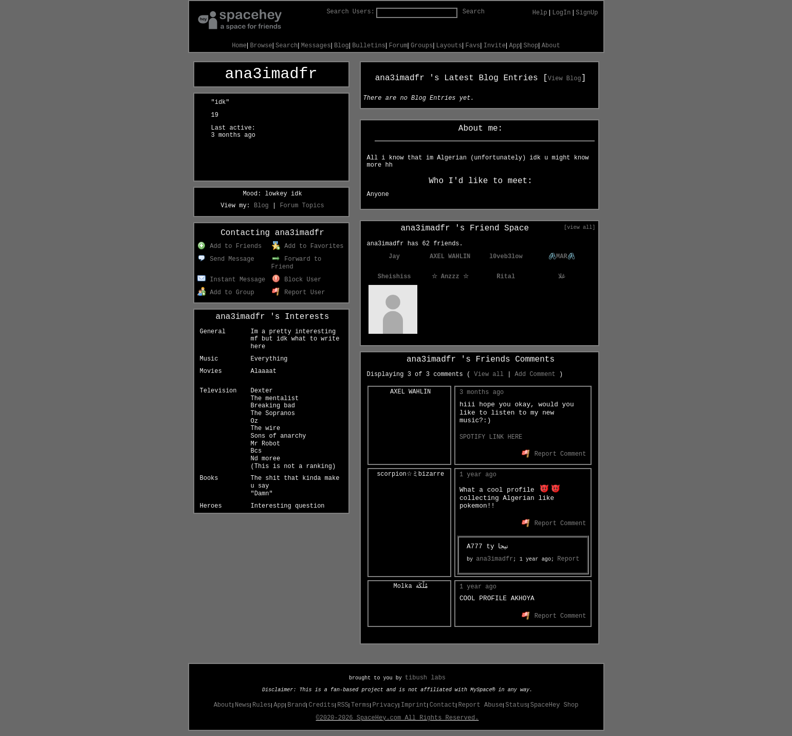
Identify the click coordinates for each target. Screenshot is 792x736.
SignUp (587, 12)
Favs (473, 45)
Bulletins (368, 45)
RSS (342, 705)
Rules (261, 705)
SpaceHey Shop (554, 705)
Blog (341, 45)
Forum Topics (302, 205)
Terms (360, 705)
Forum (398, 45)
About (551, 45)
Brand (296, 705)
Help (539, 12)
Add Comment (535, 374)
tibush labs (425, 677)
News (242, 705)
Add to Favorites (308, 246)
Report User (298, 292)
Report (568, 559)
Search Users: (350, 11)
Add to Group (225, 292)
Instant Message (231, 279)
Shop (531, 45)
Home (239, 45)
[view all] (579, 227)
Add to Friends (229, 246)
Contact (442, 705)
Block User (297, 279)
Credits (322, 705)
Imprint (414, 705)
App (514, 45)
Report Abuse (480, 705)
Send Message (225, 259)
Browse (261, 45)
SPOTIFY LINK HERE (490, 437)
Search (474, 11)
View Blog (564, 78)
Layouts (449, 45)
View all (489, 374)
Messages (316, 45)
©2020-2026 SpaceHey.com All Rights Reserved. (397, 718)
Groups (422, 45)
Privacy (385, 705)
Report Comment (554, 454)
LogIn (561, 12)
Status (516, 705)
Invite (495, 45)
